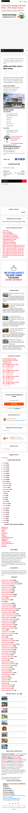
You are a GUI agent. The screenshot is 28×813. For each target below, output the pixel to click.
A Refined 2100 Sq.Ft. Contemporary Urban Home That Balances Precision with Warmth (16, 320)
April (4, 501)
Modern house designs (8, 584)
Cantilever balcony (6, 687)
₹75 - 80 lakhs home (8, 379)
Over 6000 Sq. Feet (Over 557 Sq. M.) (13, 256)
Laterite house (5, 669)
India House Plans (6, 591)
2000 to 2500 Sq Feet (12, 59)
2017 (4, 483)
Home (4, 59)
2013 (4, 516)
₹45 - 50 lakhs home (8, 371)
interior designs (16, 759)
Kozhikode (4, 539)
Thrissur (3, 547)
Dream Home (5, 672)
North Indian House (7, 655)
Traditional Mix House (7, 674)
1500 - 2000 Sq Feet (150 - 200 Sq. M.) (13, 250)
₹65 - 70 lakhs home (8, 377)
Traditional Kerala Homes (8, 616)
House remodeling (6, 671)
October (5, 489)
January (5, 507)
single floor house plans (8, 635)
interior (3, 600)
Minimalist (4, 662)
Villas (3, 603)
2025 (4, 467)
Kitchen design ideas (7, 651)
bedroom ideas (5, 641)
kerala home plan (6, 592)
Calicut (10, 539)
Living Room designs (7, 628)
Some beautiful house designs (16, 717)
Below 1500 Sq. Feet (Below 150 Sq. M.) (14, 248)
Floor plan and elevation (8, 612)
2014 (4, 514)
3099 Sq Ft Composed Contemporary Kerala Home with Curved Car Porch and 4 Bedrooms (16, 344)
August (5, 493)
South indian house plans (8, 621)
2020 (4, 477)
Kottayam (4, 538)
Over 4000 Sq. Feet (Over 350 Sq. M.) (13, 254)
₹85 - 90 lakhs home (8, 382)
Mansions (5, 259)
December (6, 485)
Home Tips (6, 232)
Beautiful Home (6, 594)
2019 (4, 479)
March (4, 503)
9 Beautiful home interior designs (17, 710)
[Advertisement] (14, 34)
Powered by (14, 410)
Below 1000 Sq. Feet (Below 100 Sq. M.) (14, 247)
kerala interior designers (8, 665)
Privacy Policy (6, 451)
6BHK (4, 223)
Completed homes (6, 624)
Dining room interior (7, 648)
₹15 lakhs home (7, 363)
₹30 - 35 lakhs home (8, 368)
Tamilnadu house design (8, 642)
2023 (4, 471)
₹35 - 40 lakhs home (8, 369)
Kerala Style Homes (7, 608)
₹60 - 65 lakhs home (8, 375)
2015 (4, 512)
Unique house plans (8, 243)
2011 (4, 520)
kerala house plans (6, 676)
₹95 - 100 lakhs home (9, 385)
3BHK (11, 222)
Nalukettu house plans (8, 683)
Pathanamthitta (6, 544)
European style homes (8, 658)
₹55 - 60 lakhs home (8, 374)
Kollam (3, 536)
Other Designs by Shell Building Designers (17, 138)
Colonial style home (7, 607)
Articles (3, 632)
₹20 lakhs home (7, 365)
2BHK (7, 222)
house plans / (11, 240)
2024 (4, 469)
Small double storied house (9, 610)
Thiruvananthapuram (7, 545)
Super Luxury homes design (9, 617)
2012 (4, 518)
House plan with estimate (9, 646)
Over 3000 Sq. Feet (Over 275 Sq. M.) (13, 253)
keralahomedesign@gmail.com (12, 800)
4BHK (19, 59)
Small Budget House (7, 598)
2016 (4, 510)
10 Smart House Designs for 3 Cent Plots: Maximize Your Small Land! (17, 332)
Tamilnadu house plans (9, 245)
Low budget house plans (10, 237)
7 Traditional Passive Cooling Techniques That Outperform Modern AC (16, 307)
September (6, 491)
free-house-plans (6, 605)
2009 (4, 524)
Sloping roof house (7, 589)
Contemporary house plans (10, 238)
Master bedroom (6, 664)
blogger (24, 181)
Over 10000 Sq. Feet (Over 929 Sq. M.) (13, 257)
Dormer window (6, 644)
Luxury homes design (7, 596)
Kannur (3, 533)
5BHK (19, 222)
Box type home (5, 601)
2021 (4, 475)
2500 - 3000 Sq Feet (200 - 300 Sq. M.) (13, 251)
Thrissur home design (12, 75)
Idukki (3, 532)
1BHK (4, 222)
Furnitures (4, 681)
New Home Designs (7, 614)
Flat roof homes (10, 73)
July (4, 495)
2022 (4, 473)
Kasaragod (4, 535)
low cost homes (6, 656)
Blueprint (4, 685)
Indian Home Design (7, 619)
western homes (6, 660)
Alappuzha (4, 529)
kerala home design (14, 60)
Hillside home (5, 680)
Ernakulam (4, 530)
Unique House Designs (8, 630)
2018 (4, 481)
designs (7, 234)
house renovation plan (8, 667)
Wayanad (4, 548)
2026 (4, 465)
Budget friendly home (7, 626)
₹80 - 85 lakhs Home (8, 381)
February (5, 505)
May (4, 499)
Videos (3, 639)
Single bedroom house (8, 692)
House (8, 235)
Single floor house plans (9, 244)
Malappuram (4, 541)
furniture (4, 760)
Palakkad (4, 542)
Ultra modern (5, 637)
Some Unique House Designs (16, 723)
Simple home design (7, 653)
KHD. (8, 809)
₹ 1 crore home (7, 387)
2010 (4, 522)
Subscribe (14, 406)
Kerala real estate (6, 688)
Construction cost (6, 633)
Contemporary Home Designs (10, 585)
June (4, 497)
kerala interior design (7, 623)
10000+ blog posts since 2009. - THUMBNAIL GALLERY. (14, 807)
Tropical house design (8, 649)
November (6, 487)
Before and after (6, 690)
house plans (9, 241)
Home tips (4, 678)
